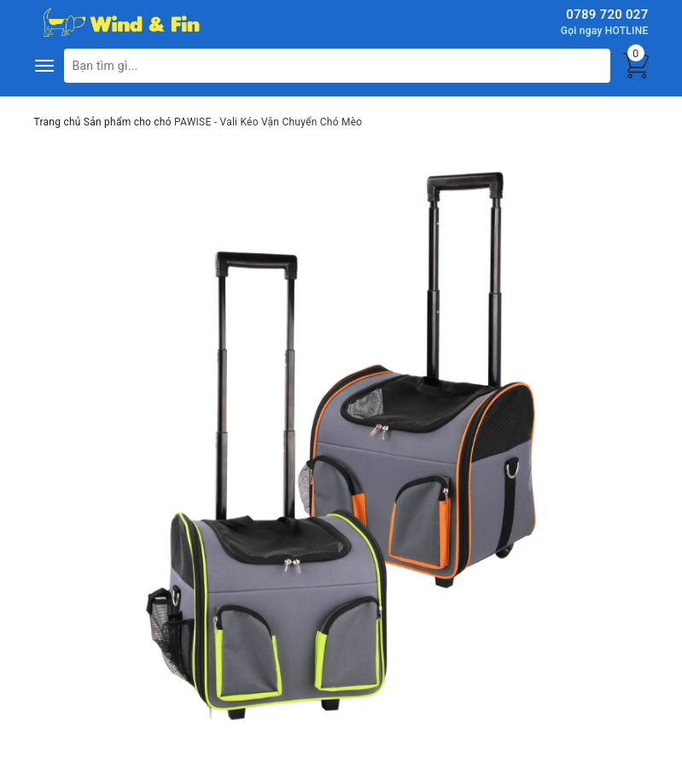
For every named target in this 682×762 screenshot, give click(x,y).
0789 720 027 (607, 14)
